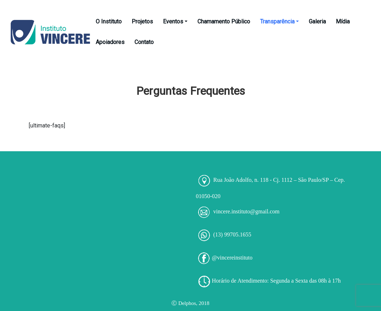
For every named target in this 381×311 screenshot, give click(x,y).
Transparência (279, 21)
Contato (144, 42)
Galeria (317, 21)
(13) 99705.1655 (232, 234)
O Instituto (109, 21)
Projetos (142, 21)
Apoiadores (110, 42)
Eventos (175, 21)
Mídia (343, 21)
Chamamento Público (223, 21)
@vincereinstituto (232, 258)
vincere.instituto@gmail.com (246, 211)
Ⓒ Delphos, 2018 (190, 303)
